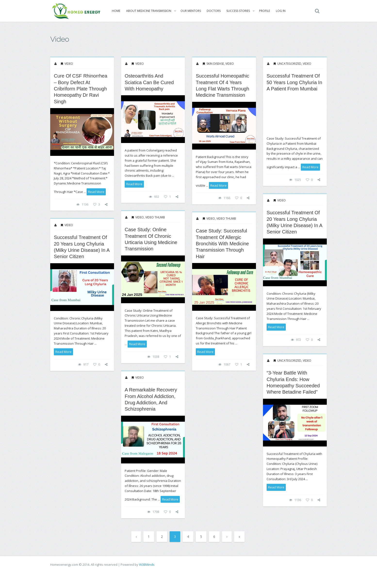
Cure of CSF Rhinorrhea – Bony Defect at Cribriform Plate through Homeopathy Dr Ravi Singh (80, 88)
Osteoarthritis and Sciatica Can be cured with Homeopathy (149, 82)
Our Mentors (189, 11)
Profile (262, 11)
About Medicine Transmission (147, 11)
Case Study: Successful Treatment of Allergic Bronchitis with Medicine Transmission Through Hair (222, 243)
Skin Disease (215, 64)
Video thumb (155, 217)
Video (69, 64)
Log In (279, 11)
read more (96, 192)
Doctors (212, 11)
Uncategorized (289, 64)
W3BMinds (147, 564)
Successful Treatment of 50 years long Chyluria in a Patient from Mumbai (294, 82)
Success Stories (236, 11)
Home (114, 11)
